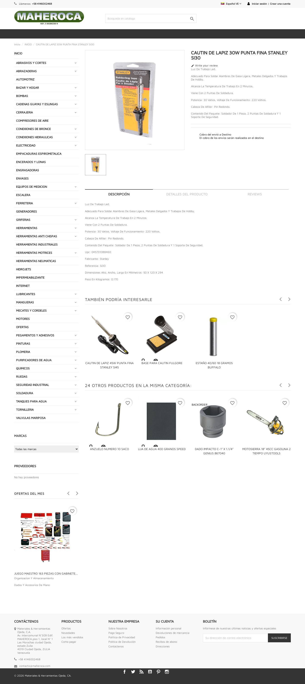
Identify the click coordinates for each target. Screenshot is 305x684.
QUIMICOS (23, 368)
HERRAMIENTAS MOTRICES (34, 252)
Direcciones (163, 646)
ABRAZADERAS (26, 71)
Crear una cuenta (280, 3)
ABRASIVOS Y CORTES (31, 63)
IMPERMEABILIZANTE (30, 277)
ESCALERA (23, 195)
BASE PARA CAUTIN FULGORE (161, 363)
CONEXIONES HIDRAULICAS (34, 137)
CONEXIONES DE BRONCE (33, 129)
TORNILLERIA (25, 409)
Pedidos (160, 637)
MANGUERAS (25, 302)
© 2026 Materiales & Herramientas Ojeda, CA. (42, 675)
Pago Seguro (116, 632)
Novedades (68, 632)
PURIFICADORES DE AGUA (33, 360)
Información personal (168, 628)
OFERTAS (22, 327)
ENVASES (22, 178)
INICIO (18, 53)
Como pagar (68, 641)
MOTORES (23, 319)
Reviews (255, 194)
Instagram (167, 671)
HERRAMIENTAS (26, 228)
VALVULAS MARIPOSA (31, 418)
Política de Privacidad (121, 637)
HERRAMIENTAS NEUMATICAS (36, 261)
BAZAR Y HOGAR (27, 87)
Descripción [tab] (119, 194)
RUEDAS (21, 376)
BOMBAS (22, 96)
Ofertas (66, 628)
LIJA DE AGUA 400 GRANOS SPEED (162, 449)
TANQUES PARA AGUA (31, 401)
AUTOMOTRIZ (25, 79)
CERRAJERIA (24, 112)
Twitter (133, 671)
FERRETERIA (24, 203)
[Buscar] (150, 18)
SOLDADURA (24, 393)
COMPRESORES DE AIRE (32, 120)
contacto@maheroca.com (34, 665)
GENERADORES (26, 211)
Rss (141, 671)
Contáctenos (116, 646)
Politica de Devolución (122, 641)
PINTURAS (23, 343)
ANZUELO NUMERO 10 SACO (109, 449)
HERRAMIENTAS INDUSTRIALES (37, 244)
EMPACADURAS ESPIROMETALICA (38, 153)
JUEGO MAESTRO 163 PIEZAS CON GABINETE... (46, 573)
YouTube (150, 671)
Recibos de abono (166, 641)
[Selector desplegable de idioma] (231, 3)
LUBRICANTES (25, 294)
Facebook (124, 671)
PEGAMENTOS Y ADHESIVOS (35, 335)
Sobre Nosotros (117, 628)
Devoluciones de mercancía (172, 632)
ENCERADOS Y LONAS (31, 162)
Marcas (20, 436)
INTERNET (23, 285)
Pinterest (158, 671)
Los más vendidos (72, 637)
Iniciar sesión (259, 3)
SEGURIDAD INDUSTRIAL (32, 385)
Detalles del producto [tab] (187, 194)
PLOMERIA (23, 352)
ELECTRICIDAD (25, 145)
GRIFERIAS (23, 219)
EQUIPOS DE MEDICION (31, 186)
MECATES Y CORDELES (31, 310)
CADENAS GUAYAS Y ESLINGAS (37, 104)
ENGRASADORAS (27, 170)
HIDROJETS (23, 269)
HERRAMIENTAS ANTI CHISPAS (36, 236)
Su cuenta (165, 621)
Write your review (204, 65)
